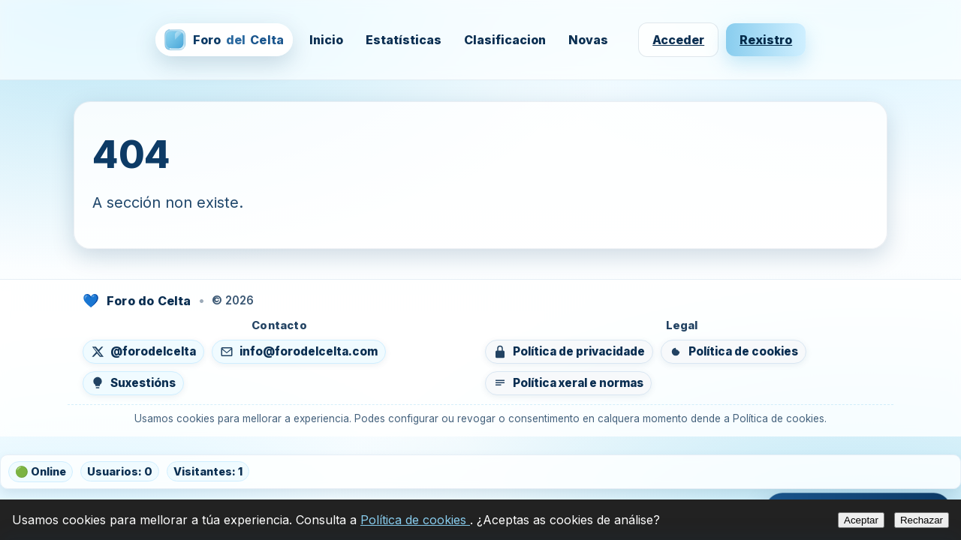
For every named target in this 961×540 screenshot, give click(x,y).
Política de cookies (415, 519)
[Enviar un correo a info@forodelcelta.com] (299, 352)
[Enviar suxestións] (133, 383)
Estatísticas (403, 39)
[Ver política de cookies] (733, 352)
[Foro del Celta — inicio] (224, 39)
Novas (588, 39)
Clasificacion (505, 39)
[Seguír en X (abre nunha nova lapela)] (143, 352)
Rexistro (766, 39)
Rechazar (921, 520)
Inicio (326, 39)
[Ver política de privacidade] (569, 352)
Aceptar (861, 520)
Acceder (678, 39)
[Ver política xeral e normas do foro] (568, 383)
